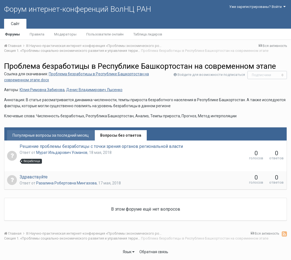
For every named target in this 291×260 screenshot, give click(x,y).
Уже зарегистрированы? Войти (257, 7)
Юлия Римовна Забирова (42, 90)
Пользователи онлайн (105, 34)
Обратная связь (153, 252)
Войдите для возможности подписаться (211, 75)
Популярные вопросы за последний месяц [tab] (51, 135)
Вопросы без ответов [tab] (120, 135)
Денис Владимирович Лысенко (94, 90)
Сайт (15, 24)
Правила (37, 34)
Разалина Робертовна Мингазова (66, 183)
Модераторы (65, 34)
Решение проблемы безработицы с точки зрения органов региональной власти (101, 146)
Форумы (12, 34)
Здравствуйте (34, 177)
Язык (128, 252)
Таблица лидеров (147, 34)
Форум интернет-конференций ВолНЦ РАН (77, 9)
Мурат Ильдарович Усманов (61, 152)
